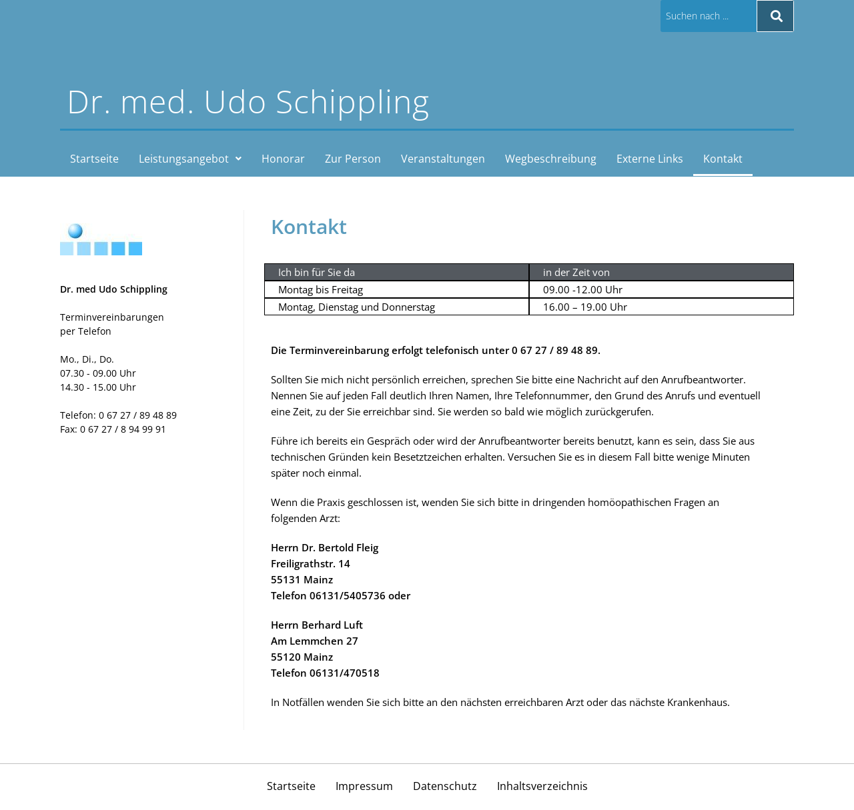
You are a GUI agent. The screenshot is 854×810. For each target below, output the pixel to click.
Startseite (94, 159)
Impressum (364, 788)
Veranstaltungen (443, 159)
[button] (190, 159)
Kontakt (723, 159)
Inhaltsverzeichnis (542, 788)
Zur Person (353, 159)
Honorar (283, 159)
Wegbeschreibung (550, 159)
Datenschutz (445, 788)
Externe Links (649, 159)
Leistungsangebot (190, 159)
